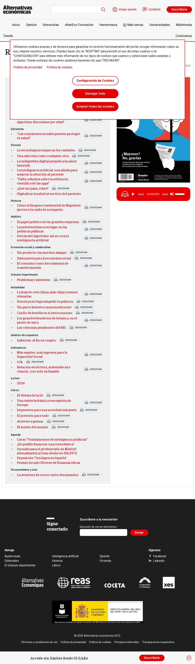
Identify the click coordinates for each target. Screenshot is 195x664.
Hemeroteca (108, 25)
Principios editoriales (126, 642)
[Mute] (171, 194)
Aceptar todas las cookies (95, 106)
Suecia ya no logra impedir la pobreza (45, 301)
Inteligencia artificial (65, 556)
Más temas (135, 25)
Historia (57, 561)
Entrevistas (51, 25)
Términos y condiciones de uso (39, 642)
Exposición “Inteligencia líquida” (41, 458)
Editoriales (12, 561)
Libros (56, 565)
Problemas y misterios (33, 279)
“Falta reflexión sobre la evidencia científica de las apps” (42, 181)
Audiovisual (12, 556)
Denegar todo (95, 93)
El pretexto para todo (33, 415)
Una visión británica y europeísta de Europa (44, 402)
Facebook (159, 556)
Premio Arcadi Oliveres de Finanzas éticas (48, 462)
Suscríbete (179, 9)
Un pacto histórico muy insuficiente (44, 307)
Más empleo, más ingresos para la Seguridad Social (42, 354)
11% (20, 362)
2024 (21, 383)
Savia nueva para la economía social (44, 258)
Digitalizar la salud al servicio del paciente (49, 193)
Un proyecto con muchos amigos (41, 252)
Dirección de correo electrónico (98, 526)
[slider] (153, 194)
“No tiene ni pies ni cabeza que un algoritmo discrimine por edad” (42, 120)
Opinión (31, 25)
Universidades (159, 25)
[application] (158, 194)
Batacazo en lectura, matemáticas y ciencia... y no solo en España (43, 369)
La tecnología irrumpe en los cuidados (46, 150)
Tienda (8, 36)
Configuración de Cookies (95, 80)
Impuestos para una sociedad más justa (46, 410)
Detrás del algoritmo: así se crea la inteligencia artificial (43, 238)
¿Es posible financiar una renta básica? (45, 444)
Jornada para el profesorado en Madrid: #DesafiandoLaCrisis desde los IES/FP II (47, 451)
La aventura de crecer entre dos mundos (47, 475)
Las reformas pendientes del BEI (41, 327)
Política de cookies (59, 67)
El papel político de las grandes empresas (48, 222)
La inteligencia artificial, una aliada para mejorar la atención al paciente (47, 172)
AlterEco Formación (79, 25)
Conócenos (184, 36)
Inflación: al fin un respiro (36, 340)
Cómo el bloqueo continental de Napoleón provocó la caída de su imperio (49, 207)
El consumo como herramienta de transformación (42, 265)
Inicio (16, 25)
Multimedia (184, 25)
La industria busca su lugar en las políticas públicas (42, 229)
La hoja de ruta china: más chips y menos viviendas (47, 294)
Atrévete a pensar (30, 421)
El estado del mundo (32, 427)
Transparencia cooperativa (158, 642)
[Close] (189, 658)
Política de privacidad (27, 67)
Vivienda (105, 561)
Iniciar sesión (128, 9)
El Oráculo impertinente (20, 565)
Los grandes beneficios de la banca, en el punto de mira (47, 320)
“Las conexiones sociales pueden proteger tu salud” (48, 136)
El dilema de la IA (30, 395)
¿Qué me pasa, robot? (32, 188)
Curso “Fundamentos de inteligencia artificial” (52, 439)
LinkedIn (159, 561)
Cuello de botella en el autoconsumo (44, 313)
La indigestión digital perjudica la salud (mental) (47, 163)
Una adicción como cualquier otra (43, 156)
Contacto (155, 9)
